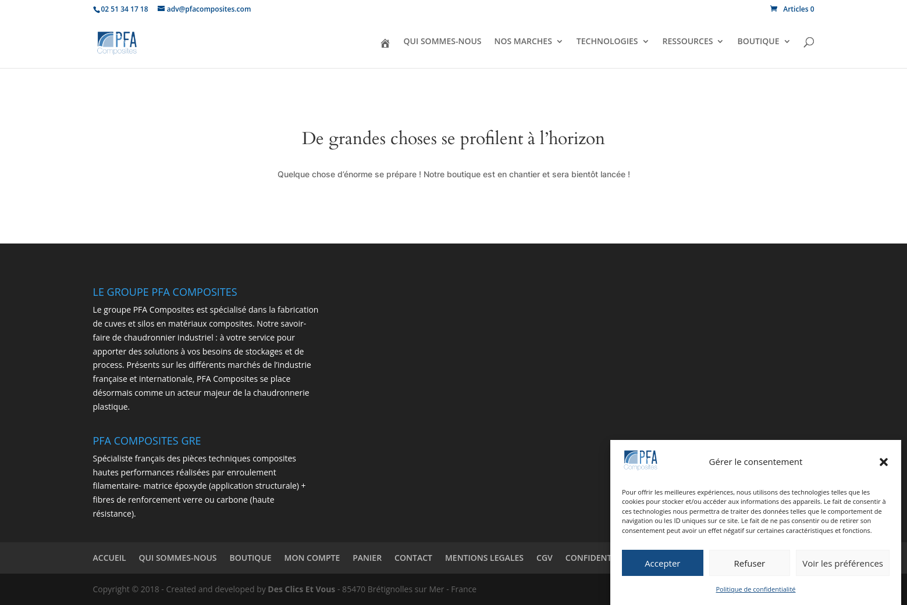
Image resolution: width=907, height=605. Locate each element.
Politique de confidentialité (756, 589)
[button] (884, 462)
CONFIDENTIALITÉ (600, 557)
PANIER (367, 557)
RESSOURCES (688, 41)
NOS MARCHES (523, 41)
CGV (544, 557)
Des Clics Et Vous (301, 589)
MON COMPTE (312, 557)
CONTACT (413, 557)
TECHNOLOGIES (607, 41)
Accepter (662, 563)
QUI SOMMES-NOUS (443, 41)
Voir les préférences (842, 563)
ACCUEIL (109, 557)
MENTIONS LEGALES (484, 557)
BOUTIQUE (758, 41)
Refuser (750, 563)
